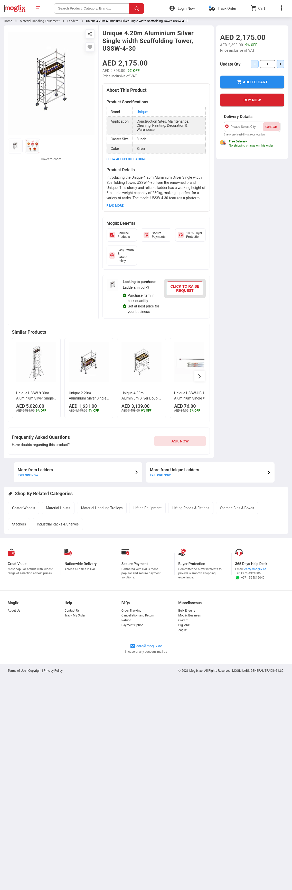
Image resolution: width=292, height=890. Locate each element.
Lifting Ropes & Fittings (190, 508)
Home (8, 21)
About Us (14, 610)
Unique (142, 112)
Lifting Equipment (147, 508)
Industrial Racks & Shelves (58, 524)
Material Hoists (58, 508)
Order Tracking (131, 610)
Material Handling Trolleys (102, 508)
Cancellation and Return (137, 615)
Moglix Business (189, 615)
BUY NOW (252, 100)
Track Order (227, 8)
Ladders (72, 21)
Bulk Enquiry (186, 610)
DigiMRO (184, 625)
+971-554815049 (250, 577)
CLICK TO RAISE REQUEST (185, 288)
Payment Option (132, 625)
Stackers (19, 524)
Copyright (34, 671)
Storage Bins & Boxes (237, 508)
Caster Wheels (23, 508)
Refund (126, 620)
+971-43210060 (251, 573)
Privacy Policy (53, 671)
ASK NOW (180, 441)
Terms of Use (17, 671)
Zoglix (182, 630)
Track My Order (74, 615)
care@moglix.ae (255, 569)
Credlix (183, 620)
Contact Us (72, 610)
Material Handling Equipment (40, 21)
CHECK (271, 127)
